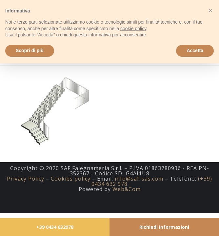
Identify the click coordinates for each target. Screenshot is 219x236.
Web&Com (126, 189)
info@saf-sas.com (139, 178)
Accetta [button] (195, 50)
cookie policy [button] (133, 28)
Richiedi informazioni (164, 227)
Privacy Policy (25, 178)
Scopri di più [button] (30, 50)
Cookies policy (70, 178)
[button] (210, 10)
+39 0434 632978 (54, 227)
